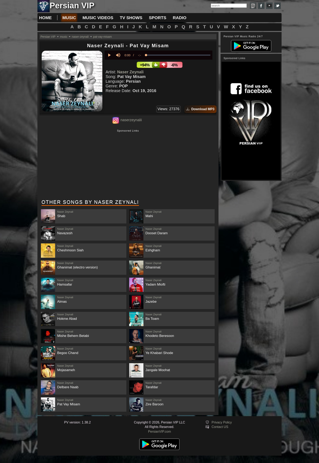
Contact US (220, 427)
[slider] (178, 55)
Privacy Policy (222, 422)
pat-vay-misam (102, 36)
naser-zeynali (80, 36)
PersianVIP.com (159, 431)
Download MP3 (200, 109)
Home (45, 17)
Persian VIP (48, 36)
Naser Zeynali (130, 72)
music (69, 17)
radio (179, 17)
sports (157, 17)
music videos (97, 17)
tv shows (131, 17)
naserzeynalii (131, 120)
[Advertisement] (127, 164)
